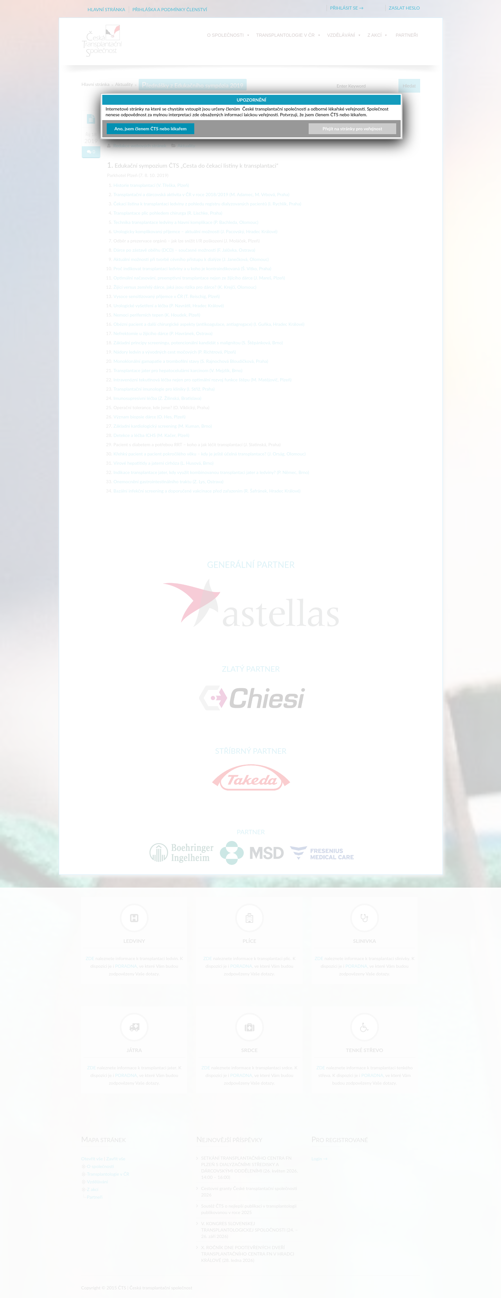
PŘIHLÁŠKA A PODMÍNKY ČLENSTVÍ (169, 9)
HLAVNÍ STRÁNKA (106, 9)
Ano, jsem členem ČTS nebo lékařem (150, 128)
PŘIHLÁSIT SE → (347, 8)
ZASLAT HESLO (404, 8)
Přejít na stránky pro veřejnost (352, 128)
